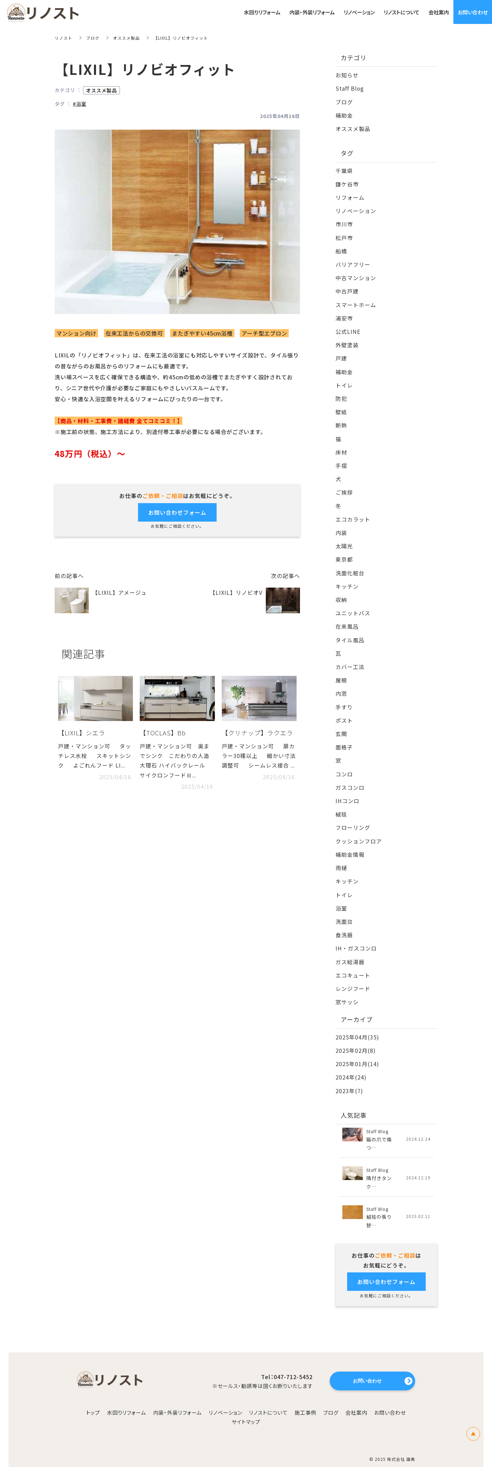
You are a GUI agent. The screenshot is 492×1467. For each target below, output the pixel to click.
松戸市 (344, 236)
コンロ (344, 767)
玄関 (341, 727)
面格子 (344, 740)
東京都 (344, 554)
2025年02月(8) (356, 1041)
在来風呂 (347, 621)
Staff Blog (350, 88)
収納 (341, 594)
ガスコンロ (350, 780)
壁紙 (341, 409)
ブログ (92, 38)
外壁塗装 (347, 342)
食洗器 (344, 926)
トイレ (344, 382)
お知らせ (347, 75)
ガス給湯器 (350, 952)
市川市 (344, 223)
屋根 (341, 674)
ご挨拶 (344, 488)
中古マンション (356, 276)
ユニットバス (353, 608)
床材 (341, 448)
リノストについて (268, 1402)
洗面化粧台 (350, 568)
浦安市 (344, 316)
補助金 (344, 114)
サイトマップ (246, 1412)
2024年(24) (351, 1067)
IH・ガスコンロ (356, 939)
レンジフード (353, 979)
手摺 (341, 462)
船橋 (341, 249)
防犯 (341, 395)
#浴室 (79, 103)
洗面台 (344, 913)
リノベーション (356, 210)
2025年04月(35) (357, 1027)
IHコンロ (347, 793)
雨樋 (341, 860)
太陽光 (344, 541)
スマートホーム (356, 302)
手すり (344, 700)
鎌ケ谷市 (347, 183)
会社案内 (356, 1402)
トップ (93, 1402)
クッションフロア (359, 833)
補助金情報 (350, 846)
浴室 (341, 899)
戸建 (341, 356)
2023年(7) (349, 1080)
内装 (341, 528)
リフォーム (350, 196)
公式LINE (348, 329)
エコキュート (353, 966)
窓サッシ (347, 992)
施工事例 (305, 1402)
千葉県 (344, 170)
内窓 (341, 687)
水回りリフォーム (126, 1402)
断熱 (341, 422)
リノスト (63, 38)
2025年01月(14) (357, 1054)
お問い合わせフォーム (177, 512)
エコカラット (353, 515)
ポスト (344, 714)
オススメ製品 (126, 38)
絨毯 (341, 807)
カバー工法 (350, 661)
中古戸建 (347, 289)
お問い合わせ (390, 1402)
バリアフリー (353, 263)
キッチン (347, 581)
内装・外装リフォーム (177, 1402)
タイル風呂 (350, 634)
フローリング (353, 820)
